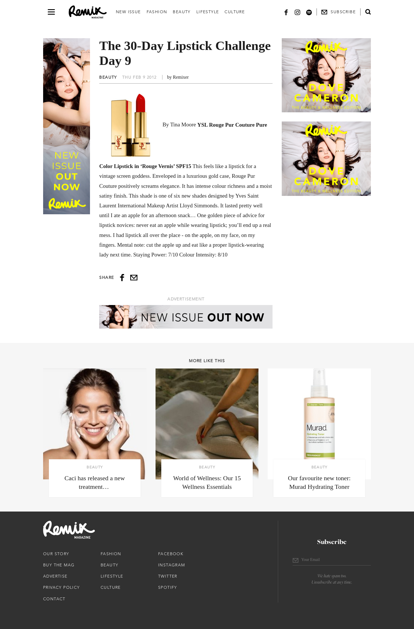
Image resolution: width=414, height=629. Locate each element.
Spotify (167, 587)
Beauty (181, 11)
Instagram (171, 565)
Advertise (55, 576)
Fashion (157, 11)
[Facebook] (286, 12)
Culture (235, 11)
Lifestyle (207, 11)
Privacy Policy (61, 587)
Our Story (56, 553)
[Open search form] (368, 12)
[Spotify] (309, 12)
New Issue (128, 11)
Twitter (167, 576)
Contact (54, 598)
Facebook (170, 553)
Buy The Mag (58, 565)
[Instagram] (297, 12)
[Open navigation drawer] (51, 12)
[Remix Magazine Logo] (88, 12)
